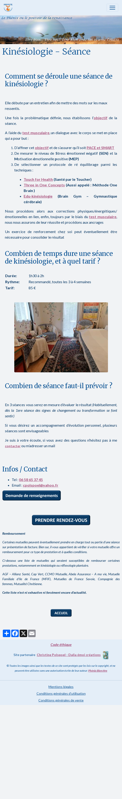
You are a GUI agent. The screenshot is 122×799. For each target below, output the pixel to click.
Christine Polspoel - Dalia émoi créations (69, 655)
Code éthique (61, 644)
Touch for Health (38, 179)
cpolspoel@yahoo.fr (40, 485)
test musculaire (35, 132)
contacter (13, 446)
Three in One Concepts (44, 185)
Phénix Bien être (97, 670)
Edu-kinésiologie (38, 196)
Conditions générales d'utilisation (61, 693)
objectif (100, 117)
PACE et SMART (100, 147)
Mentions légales (61, 687)
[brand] (9, 8)
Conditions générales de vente (61, 700)
